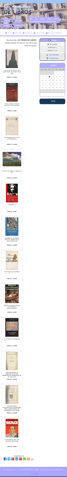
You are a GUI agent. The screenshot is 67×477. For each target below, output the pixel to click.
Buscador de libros (54, 33)
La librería (27, 33)
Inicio (8, 33)
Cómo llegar (39, 33)
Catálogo (17, 33)
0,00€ (52, 50)
